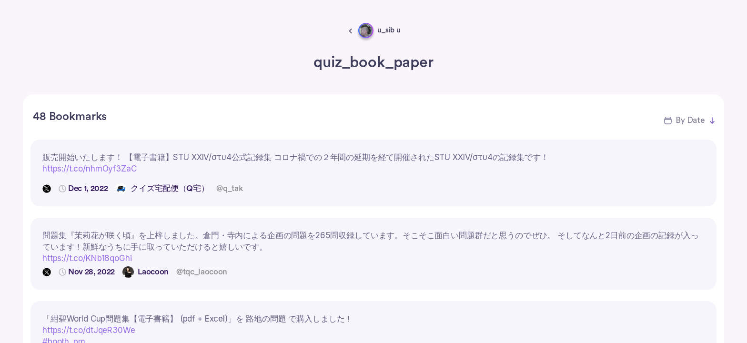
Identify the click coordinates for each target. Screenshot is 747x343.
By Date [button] (690, 120)
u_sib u (389, 30)
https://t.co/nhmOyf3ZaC (89, 168)
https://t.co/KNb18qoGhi (87, 258)
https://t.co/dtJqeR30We (88, 330)
